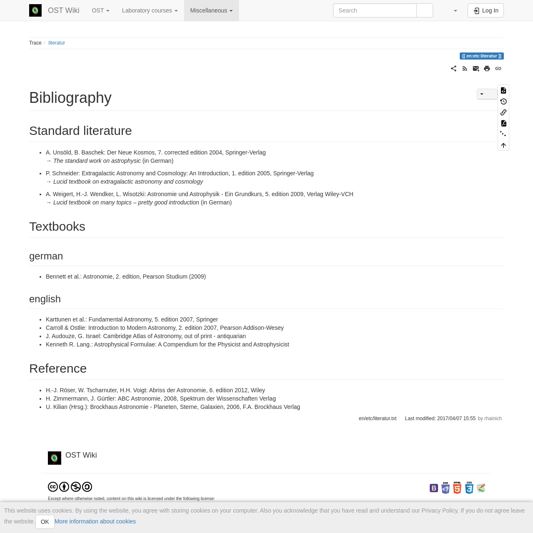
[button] (451, 10)
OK (45, 521)
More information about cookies (95, 521)
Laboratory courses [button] (150, 10)
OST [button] (101, 10)
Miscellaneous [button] (211, 10)
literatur (57, 43)
